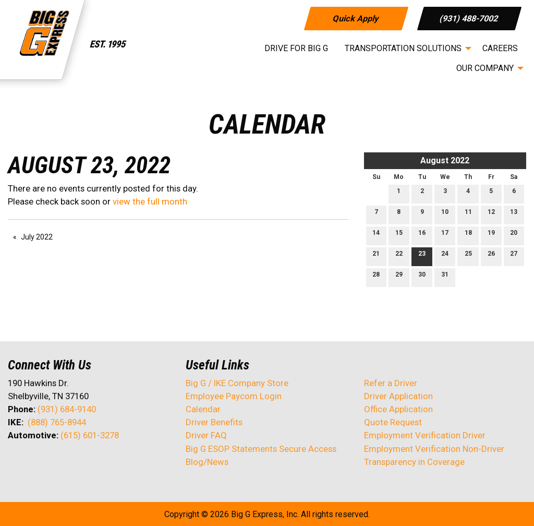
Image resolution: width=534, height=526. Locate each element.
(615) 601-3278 (89, 435)
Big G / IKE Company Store (237, 383)
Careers (500, 48)
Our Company (485, 68)
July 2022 (37, 237)
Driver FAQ (206, 435)
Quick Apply (356, 18)
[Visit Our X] (33, 463)
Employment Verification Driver (425, 435)
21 (376, 256)
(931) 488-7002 (469, 18)
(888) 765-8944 (57, 422)
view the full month (150, 201)
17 (444, 235)
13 (513, 214)
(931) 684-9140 (67, 409)
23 (422, 256)
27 (513, 256)
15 (399, 235)
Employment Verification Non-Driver (434, 449)
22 (399, 256)
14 (376, 235)
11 (468, 214)
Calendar (203, 409)
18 (468, 235)
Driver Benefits (215, 422)
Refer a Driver (390, 383)
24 (444, 256)
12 (491, 214)
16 (422, 235)
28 (376, 277)
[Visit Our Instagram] (83, 463)
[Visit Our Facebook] (16, 463)
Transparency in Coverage (414, 462)
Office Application (399, 409)
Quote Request (393, 422)
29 (399, 277)
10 (444, 214)
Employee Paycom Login (234, 396)
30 (422, 277)
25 (468, 256)
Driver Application (398, 396)
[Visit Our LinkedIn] (49, 463)
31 (444, 277)
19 (491, 235)
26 (491, 256)
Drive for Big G (296, 48)
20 (513, 235)
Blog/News (207, 462)
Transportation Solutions (403, 48)
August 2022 (444, 160)
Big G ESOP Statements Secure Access (261, 449)
